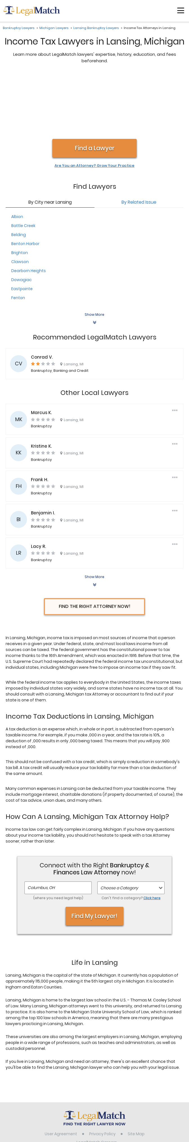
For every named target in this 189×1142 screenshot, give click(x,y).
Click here (152, 838)
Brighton (19, 193)
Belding (18, 175)
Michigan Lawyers (53, 28)
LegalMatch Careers (96, 1083)
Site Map (136, 1074)
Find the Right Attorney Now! (94, 547)
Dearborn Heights (28, 211)
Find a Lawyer (94, 89)
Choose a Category (119, 828)
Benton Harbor (25, 184)
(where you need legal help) (58, 838)
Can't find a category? (131, 838)
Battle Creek (23, 166)
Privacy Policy (102, 1074)
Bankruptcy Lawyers (18, 28)
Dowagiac (21, 220)
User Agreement (61, 1074)
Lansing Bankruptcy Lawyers (96, 28)
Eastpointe (22, 229)
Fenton (18, 238)
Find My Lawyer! (94, 856)
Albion (17, 157)
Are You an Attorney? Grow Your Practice (94, 106)
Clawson (20, 202)
